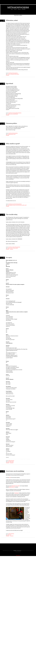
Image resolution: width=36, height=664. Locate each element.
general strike (14, 74)
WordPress (15, 550)
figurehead (9, 83)
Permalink (7, 75)
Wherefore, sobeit (12, 20)
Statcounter (18, 555)
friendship (9, 134)
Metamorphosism (18, 7)
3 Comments (11, 535)
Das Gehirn (10, 112)
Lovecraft (17, 205)
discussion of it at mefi (15, 485)
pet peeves (20, 205)
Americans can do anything (15, 471)
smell (25, 205)
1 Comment (11, 249)
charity (9, 205)
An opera (9, 257)
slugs (12, 461)
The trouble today (11, 214)
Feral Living (14, 112)
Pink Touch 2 (19, 550)
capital (9, 248)
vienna (14, 134)
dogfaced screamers (13, 205)
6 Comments (11, 462)
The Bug (15, 9)
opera (8, 461)
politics (18, 74)
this (10, 477)
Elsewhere (23, 9)
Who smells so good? (13, 143)
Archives (19, 9)
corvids (9, 74)
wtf (10, 534)
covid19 (11, 74)
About (12, 9)
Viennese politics (11, 123)
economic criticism (12, 248)
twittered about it (12, 487)
